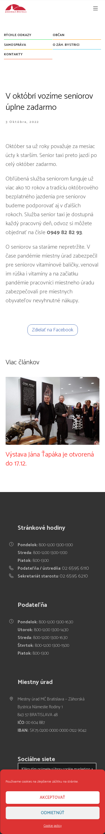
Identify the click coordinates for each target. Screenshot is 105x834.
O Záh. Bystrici (66, 44)
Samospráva (15, 44)
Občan (58, 35)
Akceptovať (52, 797)
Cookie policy (53, 825)
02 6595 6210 (74, 576)
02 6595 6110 (75, 568)
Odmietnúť (52, 812)
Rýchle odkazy (17, 35)
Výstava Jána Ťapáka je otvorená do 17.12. (50, 459)
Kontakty (13, 54)
